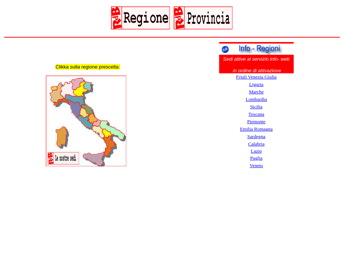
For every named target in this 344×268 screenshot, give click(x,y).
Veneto (256, 165)
